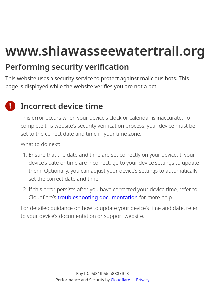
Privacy (142, 279)
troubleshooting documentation (98, 197)
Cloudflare (120, 279)
